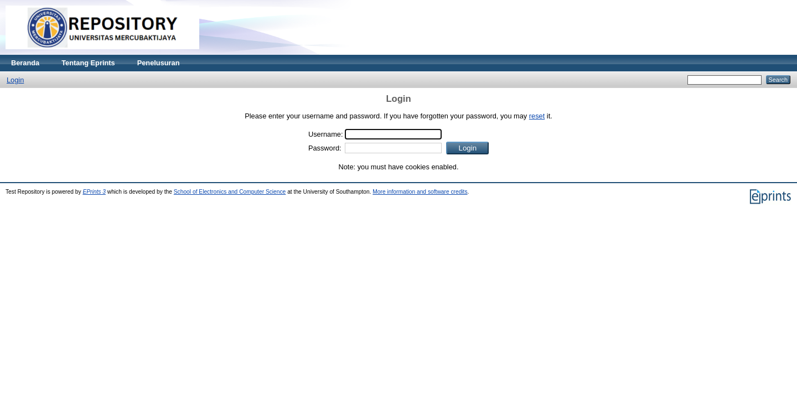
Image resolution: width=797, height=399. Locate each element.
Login (15, 80)
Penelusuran (158, 63)
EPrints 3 (94, 192)
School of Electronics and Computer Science (230, 192)
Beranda (25, 63)
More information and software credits (419, 192)
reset (537, 116)
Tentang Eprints (88, 63)
